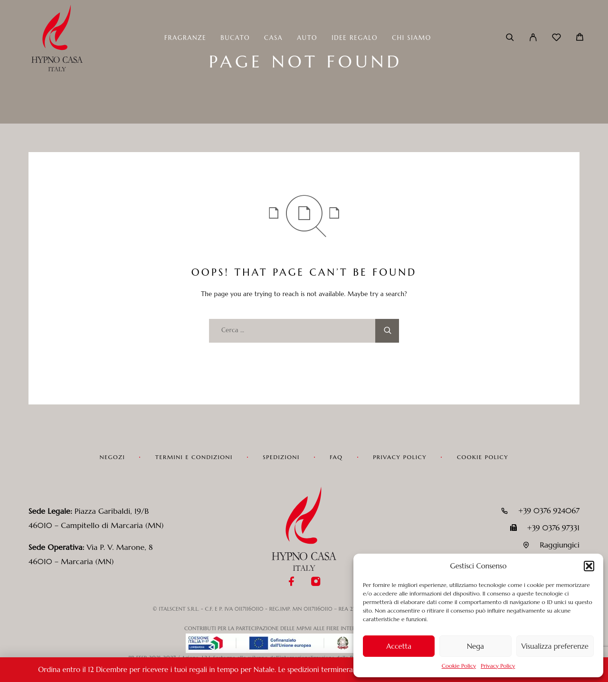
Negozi (112, 457)
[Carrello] (579, 38)
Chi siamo (411, 38)
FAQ (336, 457)
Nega (475, 646)
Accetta (398, 646)
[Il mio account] (533, 38)
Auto (307, 38)
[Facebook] (292, 582)
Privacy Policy (498, 665)
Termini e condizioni (194, 457)
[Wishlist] (556, 38)
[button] (589, 566)
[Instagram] (316, 582)
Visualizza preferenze (555, 646)
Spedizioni (281, 457)
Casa (273, 38)
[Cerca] (510, 38)
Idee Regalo (355, 38)
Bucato (235, 38)
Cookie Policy (459, 665)
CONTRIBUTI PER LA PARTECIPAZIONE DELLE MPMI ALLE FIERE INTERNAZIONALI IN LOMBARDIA (304, 628)
